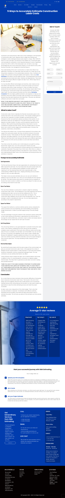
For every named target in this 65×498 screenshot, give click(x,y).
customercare (49, 436)
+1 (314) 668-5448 (50, 440)
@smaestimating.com (56, 436)
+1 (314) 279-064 (25, 421)
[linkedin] (58, 1)
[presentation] (53, 88)
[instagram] (56, 1)
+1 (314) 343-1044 (25, 419)
